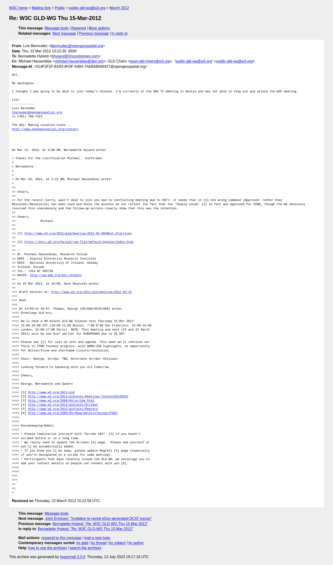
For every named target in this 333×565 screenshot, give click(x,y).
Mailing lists (41, 8)
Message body (57, 28)
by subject (117, 543)
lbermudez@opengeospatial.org (77, 46)
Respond (78, 28)
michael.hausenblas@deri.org (79, 61)
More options (99, 28)
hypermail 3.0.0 (72, 557)
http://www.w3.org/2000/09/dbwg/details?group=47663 (72, 413)
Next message (64, 33)
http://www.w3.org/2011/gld (51, 392)
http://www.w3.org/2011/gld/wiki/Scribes (63, 405)
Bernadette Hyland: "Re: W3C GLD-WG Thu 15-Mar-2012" (100, 524)
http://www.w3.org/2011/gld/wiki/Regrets (63, 409)
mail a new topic (97, 538)
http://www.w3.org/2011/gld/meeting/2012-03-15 (91, 292)
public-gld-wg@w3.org (87, 8)
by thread (99, 543)
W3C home (18, 8)
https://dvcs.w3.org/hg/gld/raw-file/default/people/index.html (79, 242)
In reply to (119, 33)
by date (82, 543)
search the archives (86, 548)
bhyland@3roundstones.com (75, 56)
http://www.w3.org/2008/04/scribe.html (61, 401)
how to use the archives (47, 548)
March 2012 (119, 8)
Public (60, 8)
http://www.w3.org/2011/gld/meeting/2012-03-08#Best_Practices (78, 234)
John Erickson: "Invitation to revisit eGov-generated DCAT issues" (98, 518)
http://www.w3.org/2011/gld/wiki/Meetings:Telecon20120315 (78, 397)
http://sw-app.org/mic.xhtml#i (56, 275)
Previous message (94, 33)
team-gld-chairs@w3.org (150, 61)
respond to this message (61, 538)
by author (136, 543)
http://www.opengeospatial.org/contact (45, 129)
